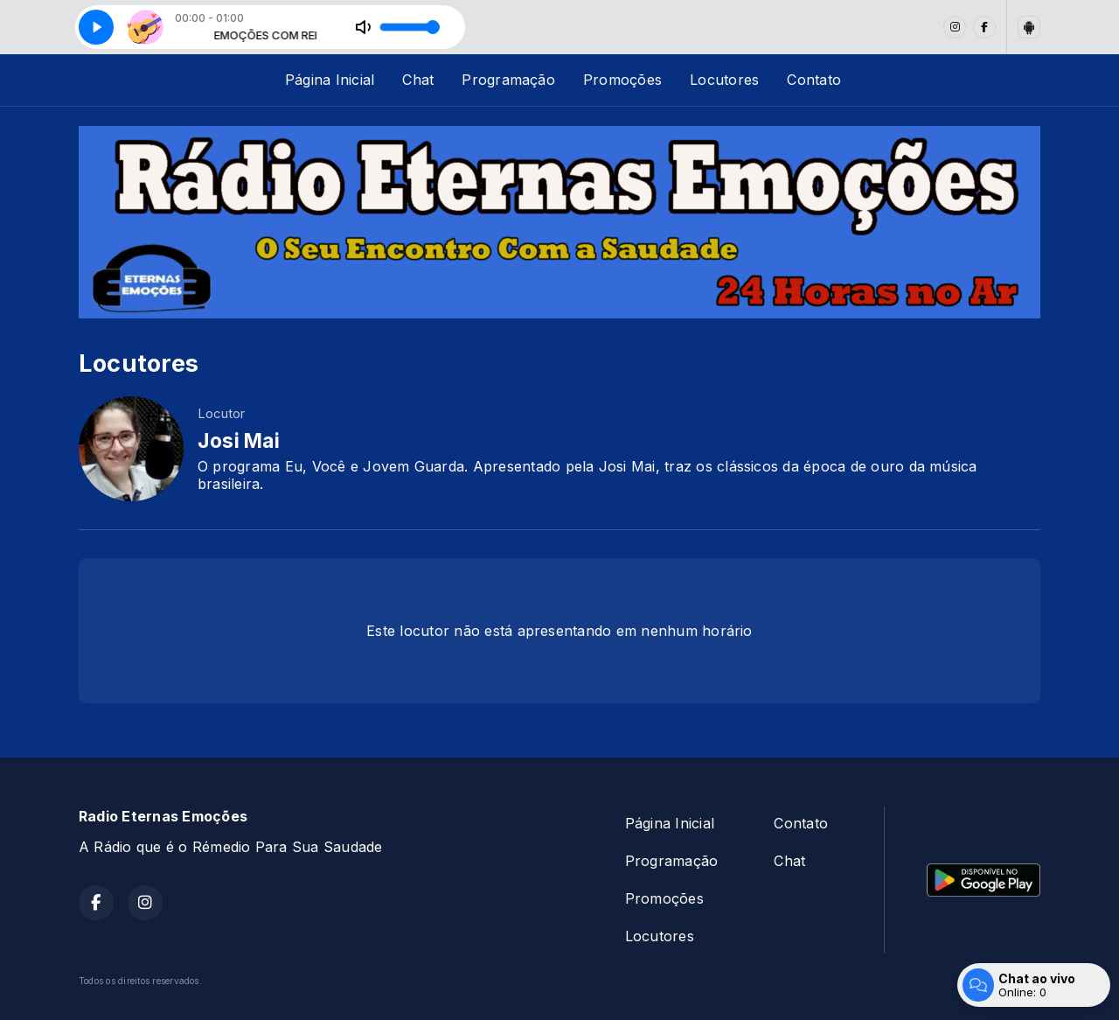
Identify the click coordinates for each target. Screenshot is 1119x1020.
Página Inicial (329, 79)
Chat (418, 79)
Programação (508, 79)
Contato (814, 79)
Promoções (622, 79)
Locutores (724, 79)
